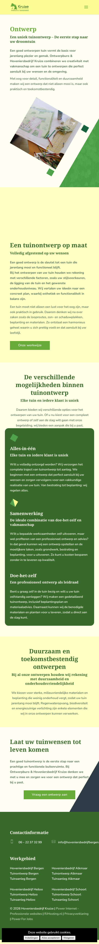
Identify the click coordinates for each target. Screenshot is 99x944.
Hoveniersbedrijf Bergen (27, 868)
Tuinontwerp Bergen (24, 873)
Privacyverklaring (76, 914)
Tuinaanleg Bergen (23, 879)
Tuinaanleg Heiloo (22, 900)
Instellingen (31, 937)
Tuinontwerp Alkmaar (67, 873)
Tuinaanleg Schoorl (65, 900)
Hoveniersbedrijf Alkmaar (69, 868)
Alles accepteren (51, 937)
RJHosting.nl (53, 914)
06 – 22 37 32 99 (30, 842)
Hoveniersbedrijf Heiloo (26, 889)
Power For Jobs (22, 919)
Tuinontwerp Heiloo (24, 894)
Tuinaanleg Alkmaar (66, 879)
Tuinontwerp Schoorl (66, 894)
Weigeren (68, 937)
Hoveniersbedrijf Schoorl (69, 889)
